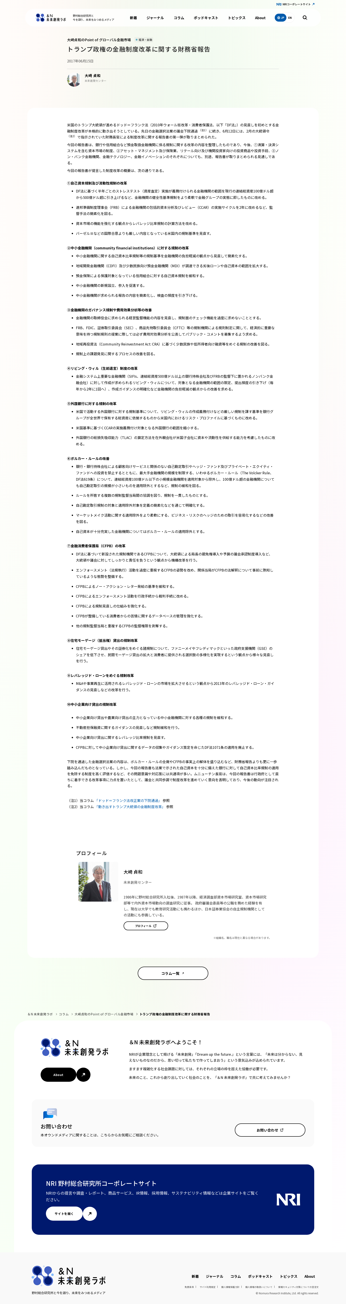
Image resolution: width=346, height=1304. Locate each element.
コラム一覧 (170, 973)
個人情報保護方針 (230, 1287)
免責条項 (189, 1287)
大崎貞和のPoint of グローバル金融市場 (104, 1014)
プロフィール (143, 926)
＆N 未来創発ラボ (40, 1014)
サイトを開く (64, 1213)
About (260, 17)
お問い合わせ (267, 1130)
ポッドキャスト (206, 17)
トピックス (237, 17)
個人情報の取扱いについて (258, 1287)
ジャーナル (155, 17)
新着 (133, 17)
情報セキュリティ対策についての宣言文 (298, 1287)
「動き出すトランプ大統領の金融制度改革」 (130, 806)
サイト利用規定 (207, 1287)
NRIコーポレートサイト (297, 4)
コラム (179, 17)
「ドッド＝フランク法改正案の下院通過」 (129, 800)
